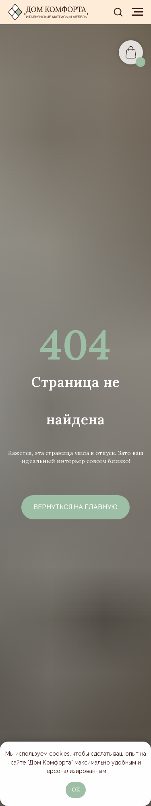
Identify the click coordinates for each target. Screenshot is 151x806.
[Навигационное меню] (137, 12)
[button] (118, 12)
